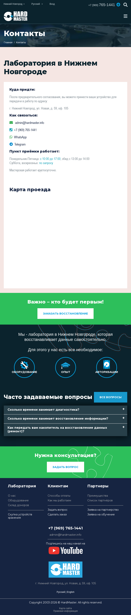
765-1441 (101, 5)
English (70, 592)
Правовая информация (65, 611)
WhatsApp (20, 137)
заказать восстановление (65, 313)
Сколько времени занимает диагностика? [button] (43, 409)
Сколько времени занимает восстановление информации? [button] (58, 418)
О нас (12, 495)
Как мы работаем (59, 500)
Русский (61, 592)
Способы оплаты (59, 495)
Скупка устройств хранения (20, 516)
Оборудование (18, 500)
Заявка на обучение (101, 514)
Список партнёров (100, 500)
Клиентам (58, 486)
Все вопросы (111, 397)
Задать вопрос (65, 467)
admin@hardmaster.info (29, 123)
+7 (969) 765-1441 (25, 130)
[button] (118, 4)
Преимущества (97, 495)
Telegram (20, 144)
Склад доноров (18, 505)
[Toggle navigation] (125, 16)
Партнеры (98, 486)
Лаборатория (22, 486)
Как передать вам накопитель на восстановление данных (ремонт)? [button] (57, 429)
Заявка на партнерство (103, 509)
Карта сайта (65, 608)
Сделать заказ (57, 514)
